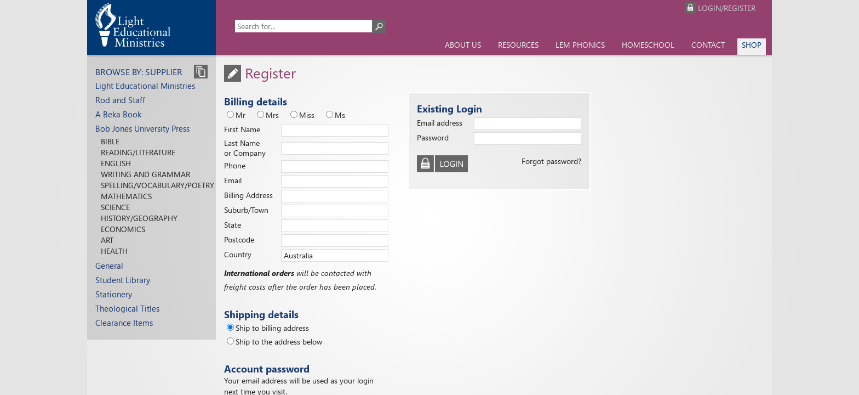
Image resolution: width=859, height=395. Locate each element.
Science (115, 207)
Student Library (122, 279)
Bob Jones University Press (142, 128)
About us (463, 45)
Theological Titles (127, 308)
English (116, 163)
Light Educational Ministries (145, 85)
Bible (110, 141)
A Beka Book (118, 114)
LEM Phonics (580, 45)
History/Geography (139, 218)
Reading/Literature (138, 152)
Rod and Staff (120, 99)
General (109, 265)
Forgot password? (551, 161)
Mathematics (126, 196)
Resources (518, 45)
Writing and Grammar (145, 174)
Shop (751, 45)
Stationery (113, 294)
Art (107, 240)
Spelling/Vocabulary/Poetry (157, 185)
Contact (708, 45)
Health (114, 251)
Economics (123, 229)
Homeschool (648, 45)
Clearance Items (124, 322)
